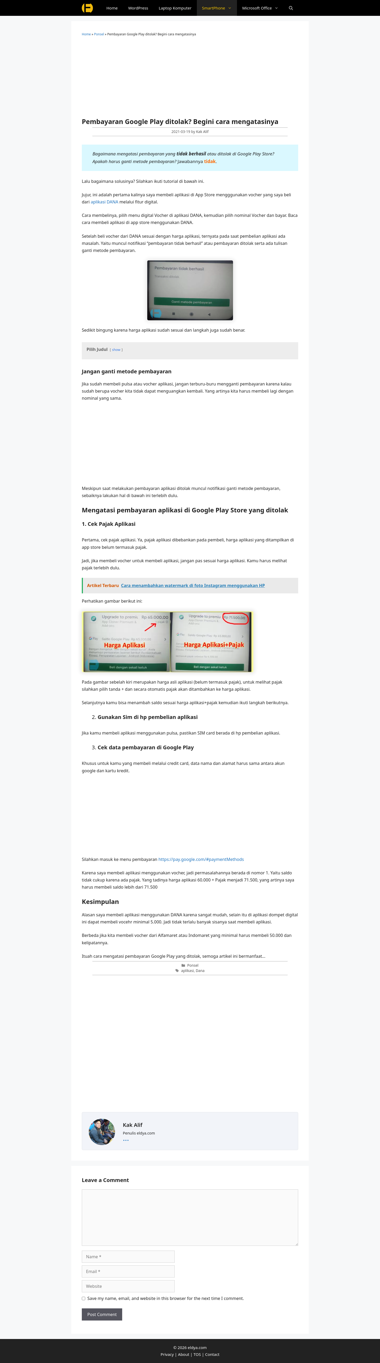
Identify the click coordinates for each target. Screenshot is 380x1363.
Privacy (167, 1354)
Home (112, 8)
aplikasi (187, 970)
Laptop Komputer (175, 8)
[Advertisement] (190, 79)
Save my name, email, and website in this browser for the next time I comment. (165, 1298)
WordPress (138, 8)
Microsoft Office (263, 8)
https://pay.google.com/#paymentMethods (201, 859)
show (116, 349)
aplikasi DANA (104, 202)
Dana (200, 970)
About (183, 1354)
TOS (197, 1354)
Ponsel (99, 34)
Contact (212, 1354)
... (126, 1138)
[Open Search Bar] (291, 8)
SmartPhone (219, 8)
